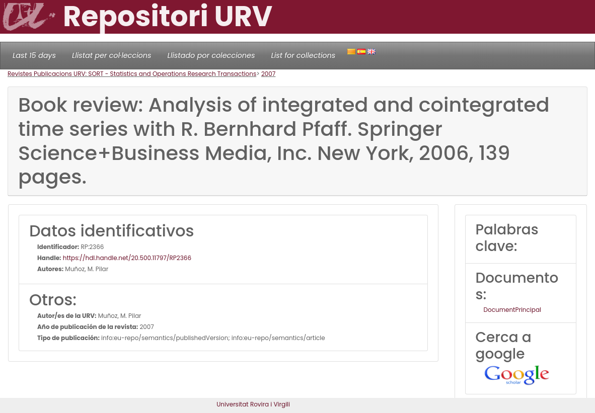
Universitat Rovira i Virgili (253, 404)
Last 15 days (34, 55)
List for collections (303, 55)
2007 (268, 73)
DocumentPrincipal (512, 309)
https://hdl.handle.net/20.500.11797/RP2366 (126, 258)
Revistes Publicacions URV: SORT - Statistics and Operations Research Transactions (132, 73)
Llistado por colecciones (211, 55)
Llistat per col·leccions (112, 55)
